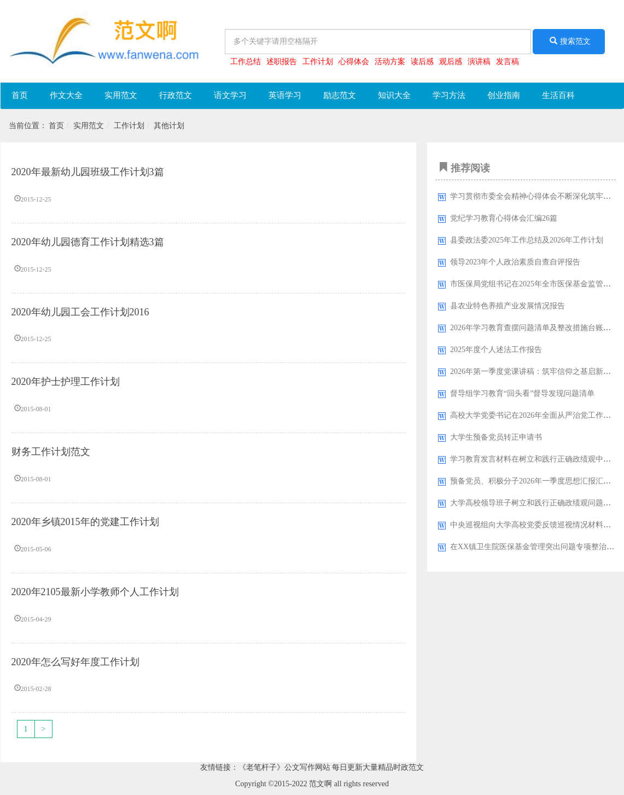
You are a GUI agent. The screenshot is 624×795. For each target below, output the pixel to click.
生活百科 (558, 95)
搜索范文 (569, 41)
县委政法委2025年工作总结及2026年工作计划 (526, 240)
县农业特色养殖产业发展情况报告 (507, 306)
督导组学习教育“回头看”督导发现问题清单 (522, 393)
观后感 (450, 61)
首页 (19, 95)
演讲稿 (479, 61)
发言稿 (507, 61)
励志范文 (339, 95)
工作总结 (245, 61)
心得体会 (354, 61)
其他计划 (169, 126)
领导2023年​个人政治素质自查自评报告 (515, 262)
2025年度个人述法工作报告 (496, 349)
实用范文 (120, 95)
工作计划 (317, 61)
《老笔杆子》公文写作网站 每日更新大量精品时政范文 (331, 767)
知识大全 (394, 95)
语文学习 (230, 95)
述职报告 (281, 61)
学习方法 (449, 95)
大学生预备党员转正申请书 (496, 437)
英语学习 (285, 95)
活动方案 (390, 61)
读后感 (422, 61)
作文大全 (66, 95)
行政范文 (175, 95)
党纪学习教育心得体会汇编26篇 (503, 218)
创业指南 (503, 95)
